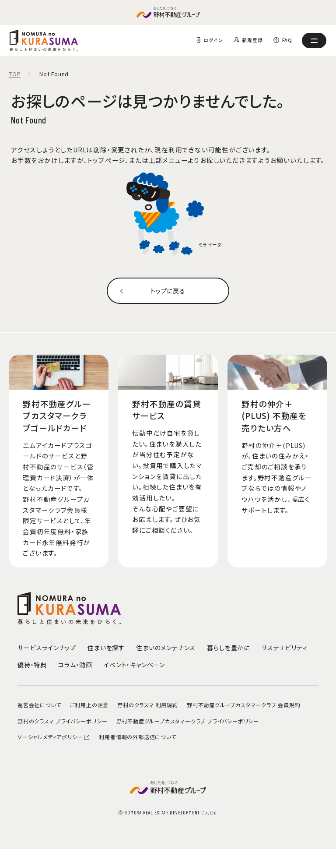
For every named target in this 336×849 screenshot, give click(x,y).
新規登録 (252, 40)
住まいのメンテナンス (166, 647)
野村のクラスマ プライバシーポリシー (62, 721)
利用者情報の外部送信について (137, 736)
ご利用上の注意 (89, 704)
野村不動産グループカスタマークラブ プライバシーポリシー (187, 721)
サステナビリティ (284, 647)
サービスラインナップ (47, 647)
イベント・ (134, 664)
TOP (15, 74)
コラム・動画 (75, 664)
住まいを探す (106, 647)
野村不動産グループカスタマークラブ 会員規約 (244, 704)
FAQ (287, 40)
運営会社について (39, 704)
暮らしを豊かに (228, 647)
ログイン (213, 40)
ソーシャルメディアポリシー (54, 736)
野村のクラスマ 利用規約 (147, 704)
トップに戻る (168, 290)
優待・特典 (32, 664)
